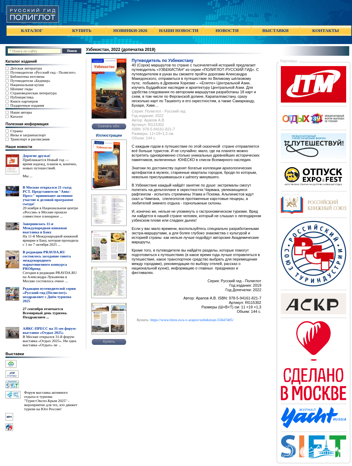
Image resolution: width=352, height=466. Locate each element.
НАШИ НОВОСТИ (178, 30)
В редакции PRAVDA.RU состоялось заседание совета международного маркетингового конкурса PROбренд (47, 260)
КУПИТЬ (81, 30)
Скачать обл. (109, 126)
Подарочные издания (27, 105)
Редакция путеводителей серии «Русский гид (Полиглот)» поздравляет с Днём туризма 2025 (49, 294)
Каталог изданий (21, 61)
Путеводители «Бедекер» (30, 80)
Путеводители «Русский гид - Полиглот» (43, 72)
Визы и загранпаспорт (28, 135)
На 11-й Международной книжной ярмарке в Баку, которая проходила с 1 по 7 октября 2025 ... (50, 240)
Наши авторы (21, 112)
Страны (16, 131)
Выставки (15, 354)
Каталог (16, 116)
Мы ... (27, 176)
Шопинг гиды (21, 89)
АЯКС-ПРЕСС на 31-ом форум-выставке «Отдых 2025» (50, 330)
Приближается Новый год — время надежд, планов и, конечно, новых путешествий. (50, 164)
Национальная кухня (27, 85)
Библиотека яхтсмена (27, 76)
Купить (109, 341)
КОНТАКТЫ (325, 30)
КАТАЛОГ (32, 30)
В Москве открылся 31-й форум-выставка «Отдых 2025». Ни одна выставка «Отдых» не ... (49, 341)
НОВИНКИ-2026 (130, 30)
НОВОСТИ (227, 30)
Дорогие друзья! (37, 155)
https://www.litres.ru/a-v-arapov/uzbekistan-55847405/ (191, 320)
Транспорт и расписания (30, 139)
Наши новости (19, 147)
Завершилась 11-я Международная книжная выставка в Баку (45, 228)
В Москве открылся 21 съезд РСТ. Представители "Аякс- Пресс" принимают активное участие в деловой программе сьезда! (48, 195)
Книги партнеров (24, 101)
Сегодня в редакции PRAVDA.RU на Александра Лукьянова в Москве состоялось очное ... (50, 277)
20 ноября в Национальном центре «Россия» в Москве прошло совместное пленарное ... (50, 212)
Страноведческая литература (33, 93)
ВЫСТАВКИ (275, 30)
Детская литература (26, 68)
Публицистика (21, 97)
